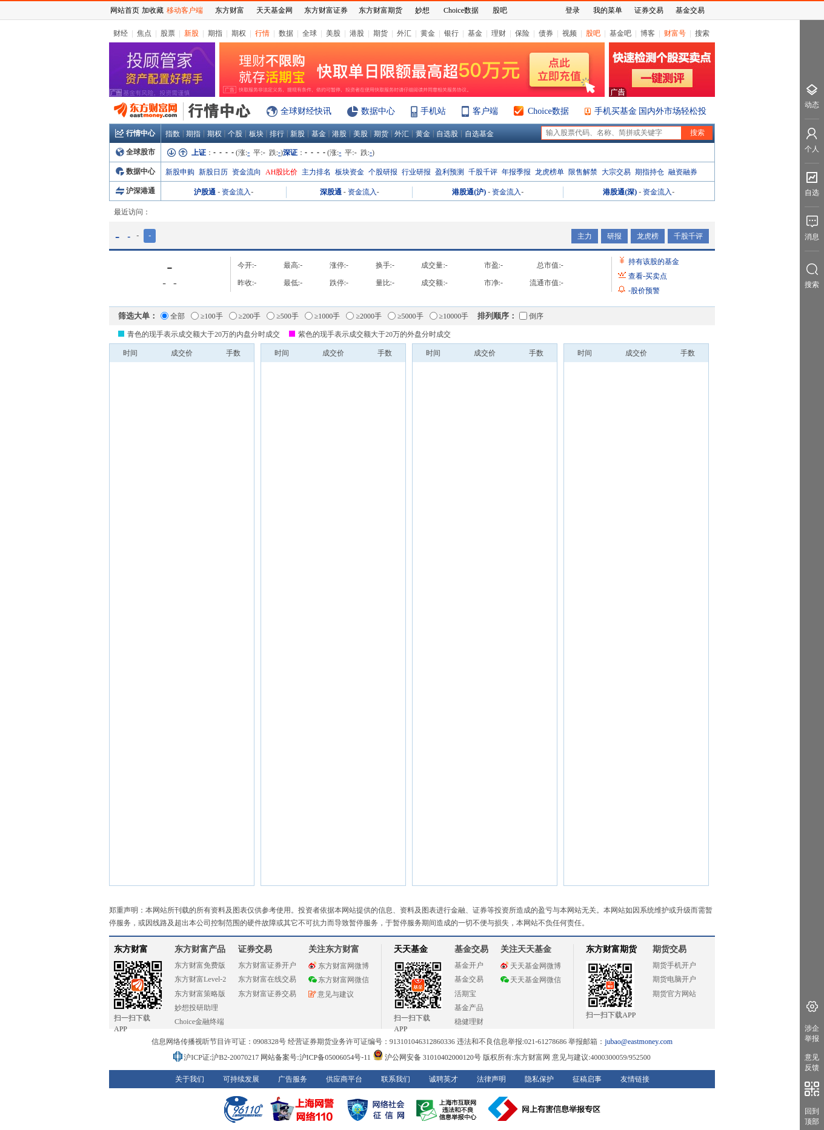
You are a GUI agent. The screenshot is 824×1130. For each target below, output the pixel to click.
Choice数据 (548, 111)
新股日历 (213, 172)
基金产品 (468, 1007)
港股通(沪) (469, 192)
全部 (173, 316)
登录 (572, 10)
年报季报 (516, 172)
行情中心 (135, 133)
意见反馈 (812, 1062)
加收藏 (153, 10)
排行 (277, 134)
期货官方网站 (674, 994)
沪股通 (205, 192)
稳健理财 (468, 1021)
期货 (380, 33)
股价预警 (644, 290)
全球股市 (135, 152)
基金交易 (468, 979)
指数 (172, 134)
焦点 (144, 33)
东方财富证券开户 (267, 965)
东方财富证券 (326, 10)
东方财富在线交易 (267, 979)
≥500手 (283, 316)
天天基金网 (274, 10)
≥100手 (207, 316)
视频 (569, 33)
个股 (235, 134)
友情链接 (635, 1079)
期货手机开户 (674, 965)
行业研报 (416, 172)
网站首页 (124, 10)
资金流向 (246, 172)
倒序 (531, 316)
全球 (309, 33)
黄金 (427, 33)
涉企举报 (812, 1033)
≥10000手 (449, 316)
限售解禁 (582, 172)
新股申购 (179, 172)
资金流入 (236, 192)
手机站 (433, 111)
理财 (498, 33)
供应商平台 (344, 1079)
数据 (286, 33)
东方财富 (131, 949)
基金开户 (468, 965)
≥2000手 (364, 316)
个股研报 (382, 172)
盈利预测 (449, 172)
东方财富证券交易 (267, 994)
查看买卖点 (647, 276)
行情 (262, 33)
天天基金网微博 (530, 966)
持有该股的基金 (653, 261)
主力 (584, 236)
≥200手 (245, 316)
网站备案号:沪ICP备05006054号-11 (317, 1057)
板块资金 (349, 172)
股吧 (593, 33)
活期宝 (465, 994)
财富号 (675, 33)
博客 (647, 33)
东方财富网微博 (338, 966)
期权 (238, 33)
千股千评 (482, 172)
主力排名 (316, 172)
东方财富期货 (611, 949)
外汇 (404, 33)
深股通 (331, 192)
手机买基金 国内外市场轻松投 (650, 111)
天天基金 (411, 949)
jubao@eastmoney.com (639, 1041)
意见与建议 (331, 994)
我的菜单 (607, 10)
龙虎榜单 (549, 172)
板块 (256, 134)
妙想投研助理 (196, 1007)
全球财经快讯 (306, 111)
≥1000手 (323, 316)
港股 (357, 33)
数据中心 (378, 111)
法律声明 (491, 1079)
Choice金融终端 (199, 1021)
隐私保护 (539, 1079)
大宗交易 (616, 172)
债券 (546, 33)
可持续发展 (241, 1079)
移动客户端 (185, 10)
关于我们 (189, 1079)
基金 (475, 33)
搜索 (702, 33)
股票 (168, 33)
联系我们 (395, 1079)
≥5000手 (406, 316)
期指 (215, 33)
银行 (451, 33)
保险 (522, 33)
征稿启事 (587, 1079)
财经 (120, 33)
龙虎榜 (648, 236)
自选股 (447, 134)
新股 (191, 33)
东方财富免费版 (199, 965)
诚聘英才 (443, 1079)
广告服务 (292, 1079)
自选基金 (479, 134)
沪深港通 (135, 191)
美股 (333, 33)
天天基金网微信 (530, 980)
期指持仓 (649, 172)
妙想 (422, 10)
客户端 (485, 111)
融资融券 (682, 172)
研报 (614, 236)
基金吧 (620, 33)
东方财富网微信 (338, 980)
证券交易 (648, 10)
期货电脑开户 (674, 979)
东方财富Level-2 (200, 979)
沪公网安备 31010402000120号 (427, 1057)
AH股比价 (281, 172)
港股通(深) (620, 192)
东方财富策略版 (199, 994)
